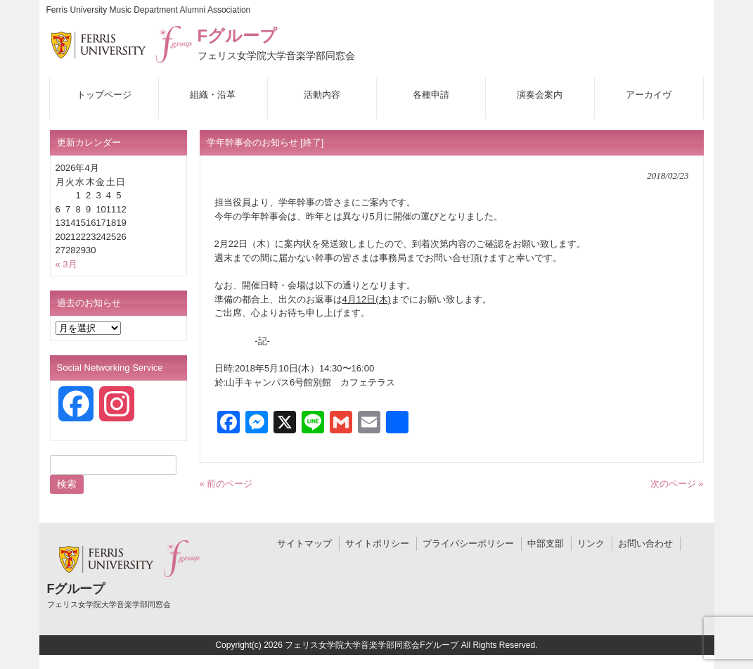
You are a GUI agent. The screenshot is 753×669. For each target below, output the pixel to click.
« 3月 (66, 264)
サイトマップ (304, 543)
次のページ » (677, 483)
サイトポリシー (377, 543)
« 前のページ (226, 483)
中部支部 (545, 543)
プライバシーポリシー (468, 543)
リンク (591, 543)
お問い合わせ (645, 543)
